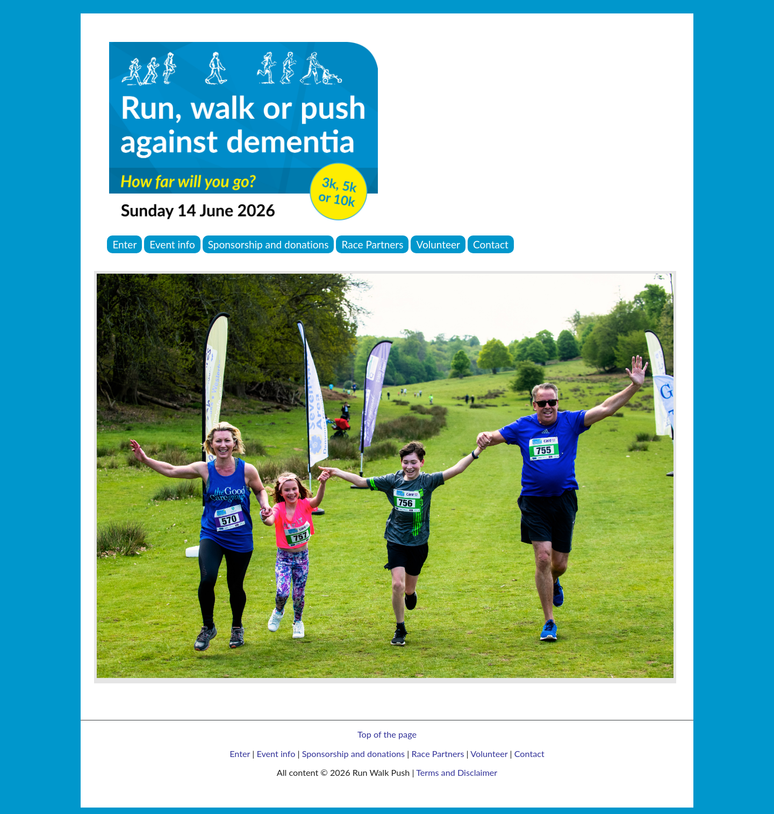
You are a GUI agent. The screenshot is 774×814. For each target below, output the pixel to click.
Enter (240, 753)
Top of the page (387, 734)
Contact (529, 753)
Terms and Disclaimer (456, 772)
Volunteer (488, 753)
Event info (275, 753)
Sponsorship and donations (353, 753)
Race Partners (437, 753)
